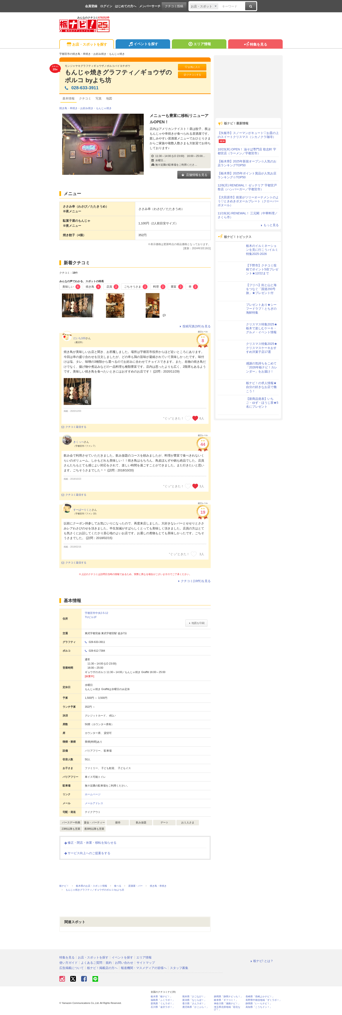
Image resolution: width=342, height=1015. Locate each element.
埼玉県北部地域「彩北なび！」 (227, 1008)
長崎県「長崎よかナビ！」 (260, 996)
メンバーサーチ (150, 6)
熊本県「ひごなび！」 (194, 996)
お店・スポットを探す (86, 44)
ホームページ (93, 794)
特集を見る (255, 44)
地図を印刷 (196, 623)
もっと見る (269, 225)
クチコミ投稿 (174, 6)
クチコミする (192, 74)
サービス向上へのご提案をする (87, 853)
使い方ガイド (68, 962)
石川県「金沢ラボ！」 (163, 1007)
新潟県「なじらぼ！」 (194, 1000)
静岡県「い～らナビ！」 (259, 1003)
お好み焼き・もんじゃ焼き (96, 108)
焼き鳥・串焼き (68, 108)
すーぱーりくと (82, 509)
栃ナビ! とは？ (261, 961)
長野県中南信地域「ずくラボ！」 (264, 1000)
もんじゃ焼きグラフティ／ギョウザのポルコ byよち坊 (118, 76)
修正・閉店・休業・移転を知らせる (90, 842)
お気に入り (192, 67)
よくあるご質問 (91, 962)
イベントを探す (143, 44)
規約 (109, 962)
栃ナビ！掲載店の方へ (102, 968)
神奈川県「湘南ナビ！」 (227, 1003)
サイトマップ (146, 962)
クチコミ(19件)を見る (194, 581)
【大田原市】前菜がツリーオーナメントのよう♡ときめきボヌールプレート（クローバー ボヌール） (248, 201)
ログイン (106, 6)
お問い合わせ (124, 962)
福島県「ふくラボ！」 (163, 1000)
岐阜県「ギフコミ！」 (226, 1000)
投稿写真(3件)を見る (195, 326)
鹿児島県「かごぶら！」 (195, 1007)
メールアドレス (94, 803)
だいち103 (79, 338)
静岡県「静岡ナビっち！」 (228, 996)
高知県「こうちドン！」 (259, 1007)
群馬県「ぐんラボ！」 (163, 1003)
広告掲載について (71, 968)
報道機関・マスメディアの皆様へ (144, 968)
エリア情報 (199, 44)
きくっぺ (78, 441)
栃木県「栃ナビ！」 (161, 996)
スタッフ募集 (179, 968)
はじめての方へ (125, 6)
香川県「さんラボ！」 (194, 1003)
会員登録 (91, 6)
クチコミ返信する (74, 426)
